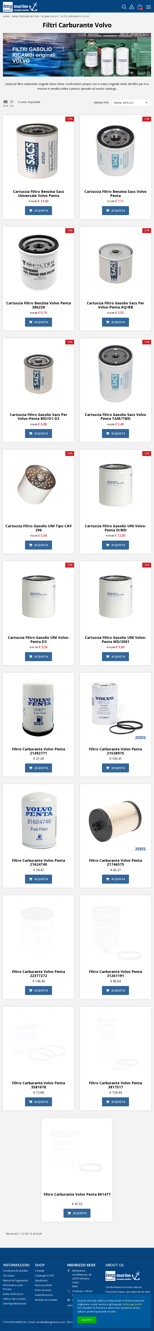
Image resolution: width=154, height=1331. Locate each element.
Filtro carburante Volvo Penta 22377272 (38, 973)
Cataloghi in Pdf (44, 1275)
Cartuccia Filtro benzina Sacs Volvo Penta (115, 193)
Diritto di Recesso (13, 1294)
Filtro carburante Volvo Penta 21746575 (115, 862)
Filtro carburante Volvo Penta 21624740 (38, 862)
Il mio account (43, 1290)
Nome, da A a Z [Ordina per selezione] (131, 102)
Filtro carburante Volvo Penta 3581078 (38, 1084)
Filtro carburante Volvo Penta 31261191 (115, 973)
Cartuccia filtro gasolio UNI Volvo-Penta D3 (38, 639)
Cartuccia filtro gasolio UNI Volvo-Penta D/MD (115, 527)
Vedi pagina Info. (132, 1304)
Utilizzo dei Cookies (14, 1299)
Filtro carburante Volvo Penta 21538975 (115, 750)
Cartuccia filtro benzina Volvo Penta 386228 (38, 304)
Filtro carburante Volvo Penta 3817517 (115, 1084)
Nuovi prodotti (43, 1285)
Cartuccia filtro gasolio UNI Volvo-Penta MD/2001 (115, 639)
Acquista (38, 210)
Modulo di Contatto (46, 1300)
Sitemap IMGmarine (14, 1303)
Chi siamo (8, 1275)
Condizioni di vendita (15, 1270)
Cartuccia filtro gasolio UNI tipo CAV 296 (38, 527)
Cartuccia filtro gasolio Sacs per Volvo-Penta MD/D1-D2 (38, 416)
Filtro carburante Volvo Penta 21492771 (38, 750)
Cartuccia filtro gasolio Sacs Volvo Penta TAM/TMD (115, 416)
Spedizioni (41, 1280)
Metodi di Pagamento (15, 1280)
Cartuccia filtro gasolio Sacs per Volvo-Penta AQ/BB (115, 304)
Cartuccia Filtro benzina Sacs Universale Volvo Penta (38, 193)
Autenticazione (44, 1295)
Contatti (39, 1270)
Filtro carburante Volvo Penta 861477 (77, 1194)
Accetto (86, 1320)
